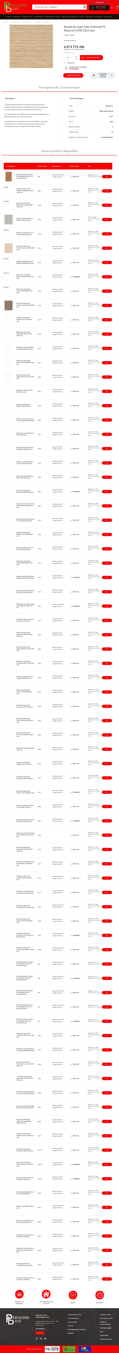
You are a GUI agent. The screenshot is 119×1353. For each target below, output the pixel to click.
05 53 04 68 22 (100, 8)
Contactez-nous (105, 1314)
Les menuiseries (73, 1318)
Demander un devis (73, 75)
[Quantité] (68, 57)
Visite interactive (106, 1339)
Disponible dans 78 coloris (105, 75)
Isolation (71, 1333)
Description (10, 98)
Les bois (70, 1326)
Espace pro (100, 2)
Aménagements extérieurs (77, 1329)
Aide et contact (101, 6)
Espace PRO (104, 1335)
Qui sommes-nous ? (107, 1318)
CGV (101, 1331)
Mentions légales (106, 1328)
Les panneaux (72, 1322)
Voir (107, 176)
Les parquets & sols (74, 1314)
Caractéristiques (76, 98)
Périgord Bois (15, 7)
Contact (40, 1333)
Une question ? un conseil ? (78, 67)
